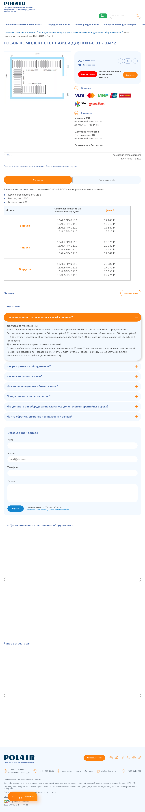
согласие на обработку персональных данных (48, 509)
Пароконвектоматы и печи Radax (23, 24)
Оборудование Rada (58, 24)
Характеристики (107, 180)
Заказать (130, 75)
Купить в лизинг (87, 74)
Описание (38, 180)
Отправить (16, 508)
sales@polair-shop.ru (71, 771)
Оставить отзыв (130, 293)
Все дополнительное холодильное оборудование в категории (40, 166)
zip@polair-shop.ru (110, 771)
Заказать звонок (94, 758)
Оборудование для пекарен (120, 24)
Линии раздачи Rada (87, 24)
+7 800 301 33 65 (133, 771)
